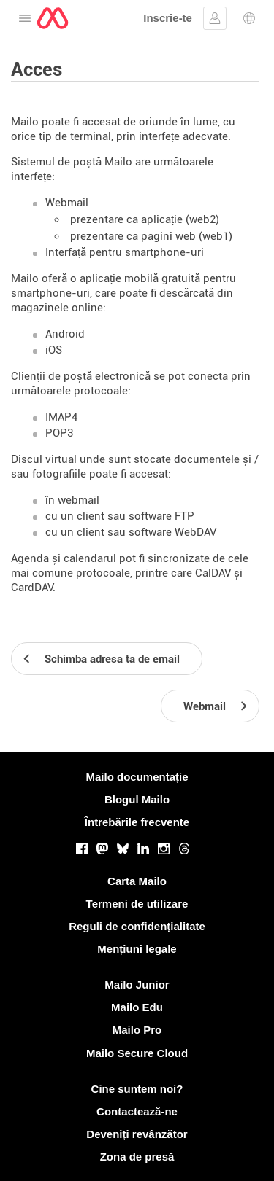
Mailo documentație (136, 777)
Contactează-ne (137, 1111)
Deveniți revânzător (136, 1134)
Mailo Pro (137, 1030)
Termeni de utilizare (137, 903)
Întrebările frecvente (137, 822)
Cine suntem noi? (137, 1089)
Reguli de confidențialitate (137, 926)
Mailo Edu (137, 1007)
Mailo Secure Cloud (137, 1053)
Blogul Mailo (137, 799)
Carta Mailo (137, 881)
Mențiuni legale (136, 949)
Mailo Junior (136, 984)
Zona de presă (137, 1156)
